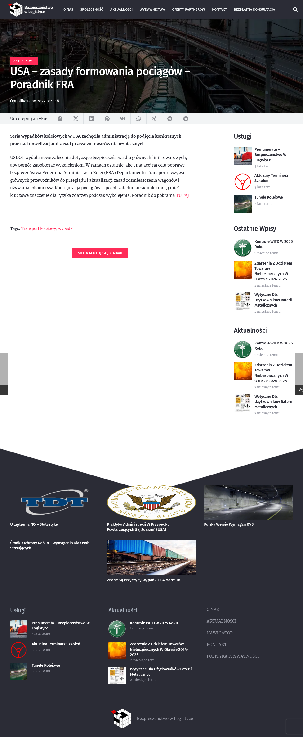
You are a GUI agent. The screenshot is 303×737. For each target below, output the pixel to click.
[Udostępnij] (60, 118)
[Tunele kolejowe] (18, 666)
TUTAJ (182, 195)
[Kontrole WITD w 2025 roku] (117, 624)
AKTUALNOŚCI (221, 621)
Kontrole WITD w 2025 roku (154, 622)
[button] (295, 9)
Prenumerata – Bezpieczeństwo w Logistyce (270, 154)
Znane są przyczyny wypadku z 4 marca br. (144, 580)
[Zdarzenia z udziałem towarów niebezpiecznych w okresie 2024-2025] (117, 645)
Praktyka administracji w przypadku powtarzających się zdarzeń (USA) (138, 527)
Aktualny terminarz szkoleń (56, 644)
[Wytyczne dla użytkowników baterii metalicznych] (117, 670)
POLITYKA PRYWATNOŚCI (233, 656)
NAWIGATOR (220, 633)
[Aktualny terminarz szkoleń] (18, 645)
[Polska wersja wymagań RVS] (248, 488)
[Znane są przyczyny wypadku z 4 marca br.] (151, 544)
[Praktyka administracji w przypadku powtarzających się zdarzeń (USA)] (151, 488)
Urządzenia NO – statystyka (34, 524)
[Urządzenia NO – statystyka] (54, 488)
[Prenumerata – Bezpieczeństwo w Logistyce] (18, 624)
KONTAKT (217, 644)
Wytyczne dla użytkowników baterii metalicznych (273, 299)
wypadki (66, 228)
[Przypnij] (107, 118)
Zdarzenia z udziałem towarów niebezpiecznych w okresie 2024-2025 (273, 271)
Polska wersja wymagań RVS (229, 524)
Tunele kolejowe (268, 197)
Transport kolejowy (38, 228)
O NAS (213, 609)
